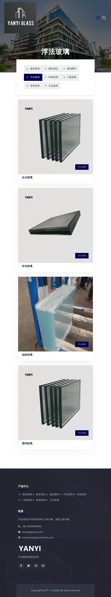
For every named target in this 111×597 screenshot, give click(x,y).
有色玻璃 (27, 266)
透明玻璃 (27, 443)
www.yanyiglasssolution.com (35, 537)
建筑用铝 (51, 68)
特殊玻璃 (51, 77)
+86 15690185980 (30, 526)
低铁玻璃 (27, 354)
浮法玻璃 (33, 77)
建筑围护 (70, 68)
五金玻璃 (51, 85)
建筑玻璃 (33, 68)
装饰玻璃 (33, 85)
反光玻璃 (27, 177)
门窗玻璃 (70, 77)
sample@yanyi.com (30, 532)
